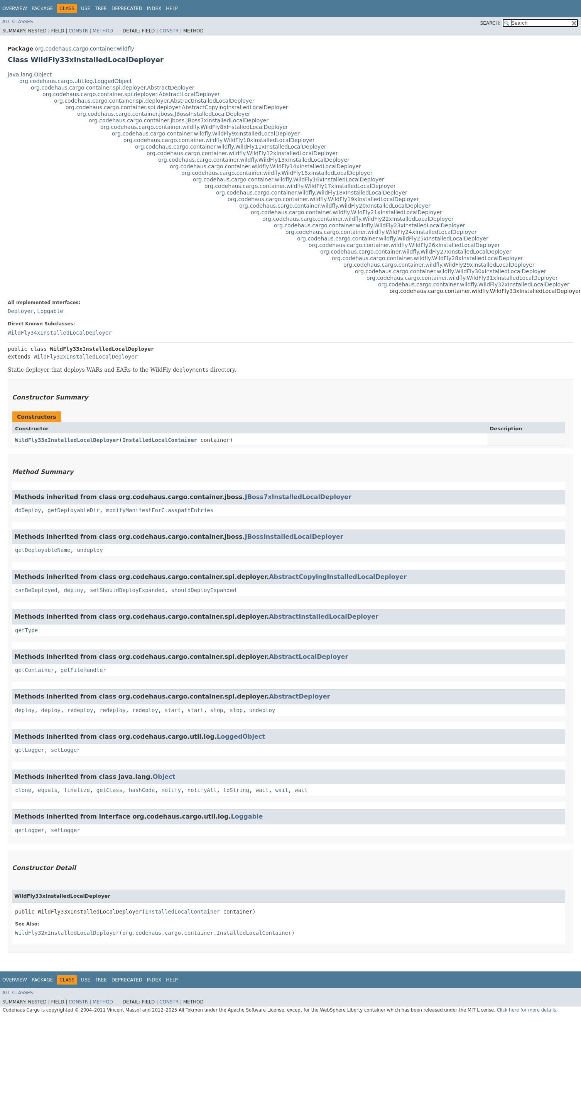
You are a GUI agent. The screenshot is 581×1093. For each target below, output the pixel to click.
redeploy (80, 710)
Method (103, 31)
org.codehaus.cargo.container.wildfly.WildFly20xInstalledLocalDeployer (335, 206)
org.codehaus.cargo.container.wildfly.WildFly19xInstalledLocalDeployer (323, 199)
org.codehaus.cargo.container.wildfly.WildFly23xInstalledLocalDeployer (369, 225)
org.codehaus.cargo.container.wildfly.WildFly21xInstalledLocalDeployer (346, 212)
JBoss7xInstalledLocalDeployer (298, 497)
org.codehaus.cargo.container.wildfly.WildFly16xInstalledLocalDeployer (288, 179)
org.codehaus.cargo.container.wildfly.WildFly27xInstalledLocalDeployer (416, 252)
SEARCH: (490, 23)
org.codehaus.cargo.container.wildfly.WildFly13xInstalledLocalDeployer (254, 160)
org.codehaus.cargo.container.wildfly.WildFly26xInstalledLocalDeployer (404, 245)
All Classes (17, 21)
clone (23, 790)
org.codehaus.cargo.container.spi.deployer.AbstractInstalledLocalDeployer (154, 101)
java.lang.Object (30, 74)
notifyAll (202, 790)
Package (42, 8)
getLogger (29, 750)
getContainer (34, 670)
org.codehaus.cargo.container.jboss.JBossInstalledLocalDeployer (163, 114)
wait (262, 790)
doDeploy (28, 510)
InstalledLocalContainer (159, 440)
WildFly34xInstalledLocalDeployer (60, 333)
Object (164, 776)
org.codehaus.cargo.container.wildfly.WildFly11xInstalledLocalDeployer (230, 147)
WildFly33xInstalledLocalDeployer (67, 440)
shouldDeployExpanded (203, 590)
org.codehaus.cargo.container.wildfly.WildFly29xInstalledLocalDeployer (439, 265)
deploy (73, 590)
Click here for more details (526, 1010)
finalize (77, 790)
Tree (101, 8)
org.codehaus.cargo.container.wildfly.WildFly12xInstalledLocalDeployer (242, 153)
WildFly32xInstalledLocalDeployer (86, 357)
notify (171, 790)
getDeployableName (42, 550)
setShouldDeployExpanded (127, 590)
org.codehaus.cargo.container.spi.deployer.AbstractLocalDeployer (131, 94)
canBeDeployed (36, 590)
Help (172, 8)
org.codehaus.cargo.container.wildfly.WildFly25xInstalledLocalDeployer (392, 238)
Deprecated (126, 8)
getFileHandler (83, 670)
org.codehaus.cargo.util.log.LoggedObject (75, 81)
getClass (109, 790)
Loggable (50, 311)
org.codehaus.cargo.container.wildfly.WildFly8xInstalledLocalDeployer (194, 127)
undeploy (90, 550)
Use (85, 8)
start (173, 710)
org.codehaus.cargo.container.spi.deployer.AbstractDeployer (112, 88)
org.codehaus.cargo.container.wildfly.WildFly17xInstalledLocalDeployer (300, 186)
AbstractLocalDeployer (308, 656)
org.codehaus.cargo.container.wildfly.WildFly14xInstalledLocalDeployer (265, 166)
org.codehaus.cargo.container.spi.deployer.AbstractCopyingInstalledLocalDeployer (177, 107)
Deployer (21, 311)
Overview (14, 8)
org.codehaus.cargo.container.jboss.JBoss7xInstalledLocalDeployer (179, 120)
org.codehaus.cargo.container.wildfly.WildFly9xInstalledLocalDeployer (206, 133)
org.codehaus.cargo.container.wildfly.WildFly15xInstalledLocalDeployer (277, 173)
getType (26, 630)
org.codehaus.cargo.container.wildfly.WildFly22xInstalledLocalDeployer (358, 219)
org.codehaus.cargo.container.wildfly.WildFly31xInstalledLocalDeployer (462, 278)
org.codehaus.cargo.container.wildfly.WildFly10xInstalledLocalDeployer (219, 140)
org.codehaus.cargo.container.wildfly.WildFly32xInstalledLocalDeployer (473, 284)
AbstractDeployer (299, 696)
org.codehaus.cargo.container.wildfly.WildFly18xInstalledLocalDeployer (311, 192)
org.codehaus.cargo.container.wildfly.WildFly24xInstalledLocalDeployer (381, 232)
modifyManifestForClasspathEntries (159, 510)
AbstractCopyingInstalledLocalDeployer (338, 576)
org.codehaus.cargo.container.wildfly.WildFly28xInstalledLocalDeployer (427, 258)
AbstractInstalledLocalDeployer (323, 616)
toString (236, 790)
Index (154, 8)
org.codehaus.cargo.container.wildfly (84, 49)
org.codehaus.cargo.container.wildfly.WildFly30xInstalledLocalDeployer (450, 271)
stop (216, 710)
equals (47, 790)
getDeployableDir (73, 510)
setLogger (65, 750)
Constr (78, 31)
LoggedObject (241, 736)
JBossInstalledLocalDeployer (294, 536)
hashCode (142, 790)
